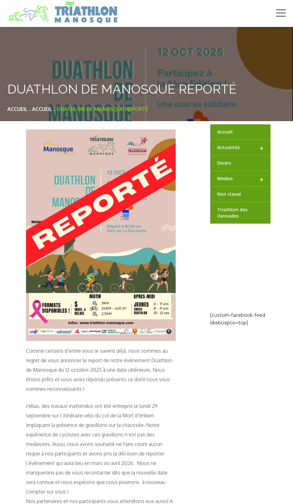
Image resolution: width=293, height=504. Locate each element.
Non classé (229, 194)
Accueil (225, 131)
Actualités (240, 148)
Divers (224, 163)
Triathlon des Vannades (232, 213)
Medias (240, 179)
